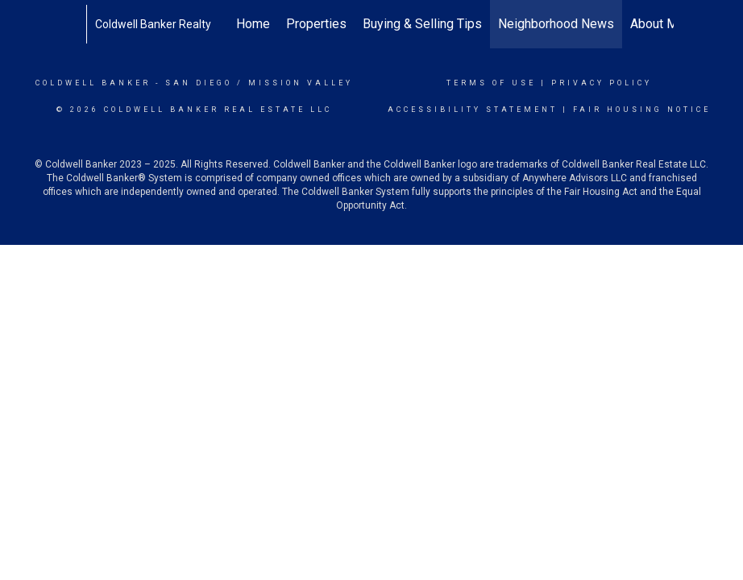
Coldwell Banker (93, 83)
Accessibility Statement (473, 110)
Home (253, 23)
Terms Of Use (491, 83)
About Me (657, 23)
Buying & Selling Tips (422, 23)
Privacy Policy (601, 83)
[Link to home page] (77, 24)
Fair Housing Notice (642, 110)
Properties (316, 23)
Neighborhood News (556, 23)
